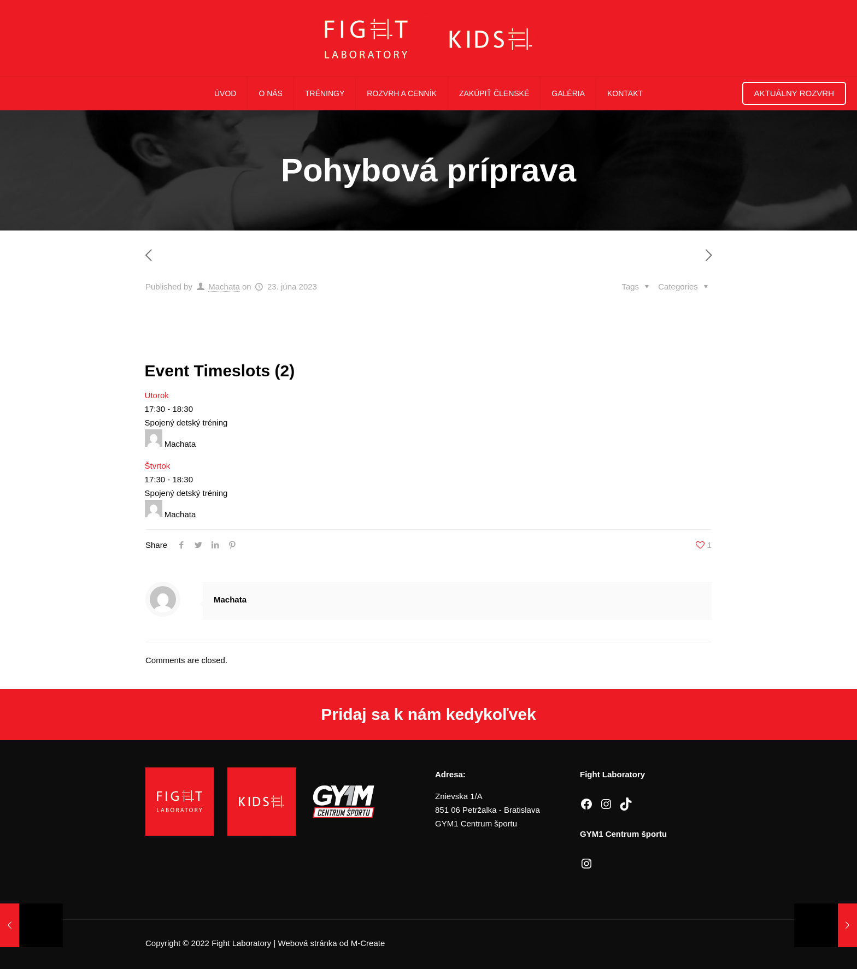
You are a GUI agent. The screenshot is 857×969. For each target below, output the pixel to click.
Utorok (157, 395)
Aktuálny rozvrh (794, 93)
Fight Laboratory (241, 943)
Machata (224, 286)
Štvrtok (158, 465)
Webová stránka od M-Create (331, 943)
